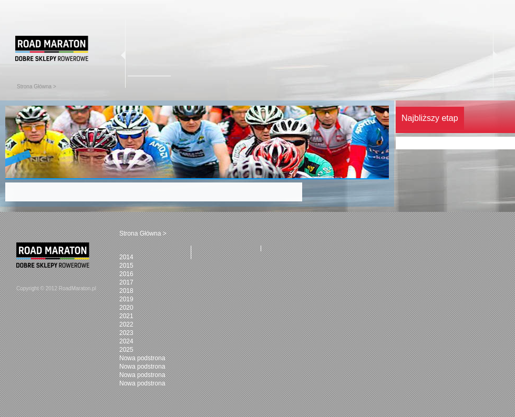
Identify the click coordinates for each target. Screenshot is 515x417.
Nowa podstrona (142, 358)
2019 (126, 299)
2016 (126, 274)
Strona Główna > (36, 86)
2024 (126, 341)
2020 (126, 307)
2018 (126, 290)
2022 (126, 324)
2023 (126, 333)
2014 (126, 257)
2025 (126, 349)
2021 (126, 316)
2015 (126, 265)
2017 (126, 282)
